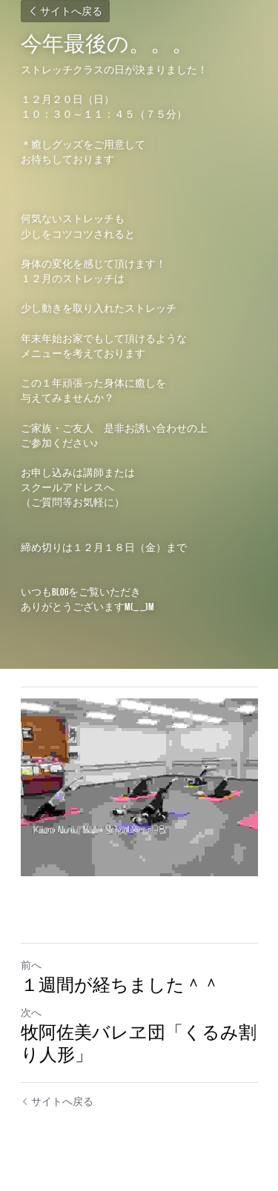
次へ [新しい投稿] (31, 1012)
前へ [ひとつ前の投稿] (31, 965)
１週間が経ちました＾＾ (120, 985)
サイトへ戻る (65, 11)
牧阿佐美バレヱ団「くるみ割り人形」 (139, 1043)
